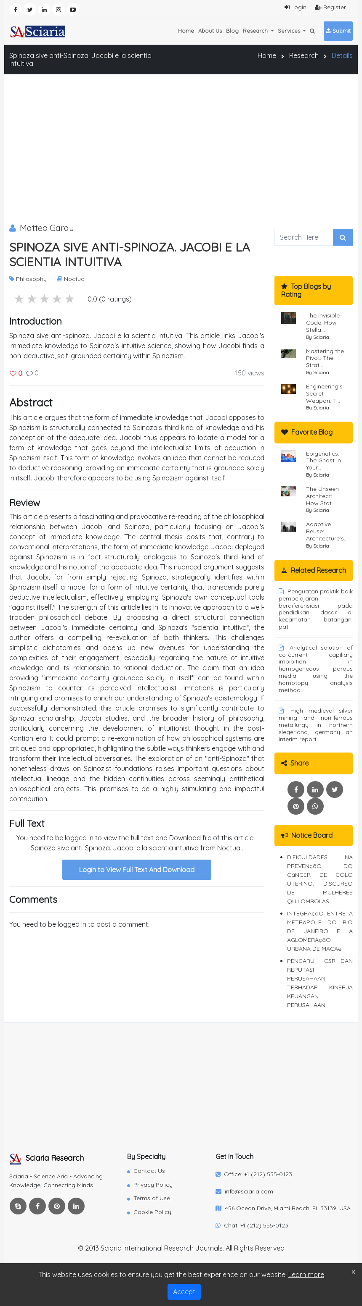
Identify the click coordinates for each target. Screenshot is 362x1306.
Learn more (306, 1274)
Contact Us (146, 1171)
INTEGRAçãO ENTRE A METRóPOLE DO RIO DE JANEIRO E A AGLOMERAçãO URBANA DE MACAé (320, 931)
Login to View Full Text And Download (136, 869)
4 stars (32, 298)
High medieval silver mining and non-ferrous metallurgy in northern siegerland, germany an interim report (316, 724)
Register (330, 7)
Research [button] (256, 30)
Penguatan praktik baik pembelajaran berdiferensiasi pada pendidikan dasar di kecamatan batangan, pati (316, 608)
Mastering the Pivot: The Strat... (325, 358)
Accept (184, 1292)
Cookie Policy (149, 1212)
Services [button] (290, 30)
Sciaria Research (46, 1158)
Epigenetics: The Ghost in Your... (323, 461)
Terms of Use (148, 1198)
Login (295, 7)
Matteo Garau (41, 228)
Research (304, 55)
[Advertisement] (181, 150)
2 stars (57, 298)
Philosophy (28, 279)
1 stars (70, 298)
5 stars (19, 298)
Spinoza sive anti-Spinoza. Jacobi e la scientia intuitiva (129, 254)
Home (186, 30)
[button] (312, 31)
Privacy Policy (150, 1184)
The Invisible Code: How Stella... (323, 322)
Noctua (71, 279)
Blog (232, 30)
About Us (210, 30)
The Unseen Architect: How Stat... (322, 496)
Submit (338, 30)
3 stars (45, 298)
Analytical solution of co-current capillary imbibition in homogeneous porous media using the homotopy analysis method (316, 669)
